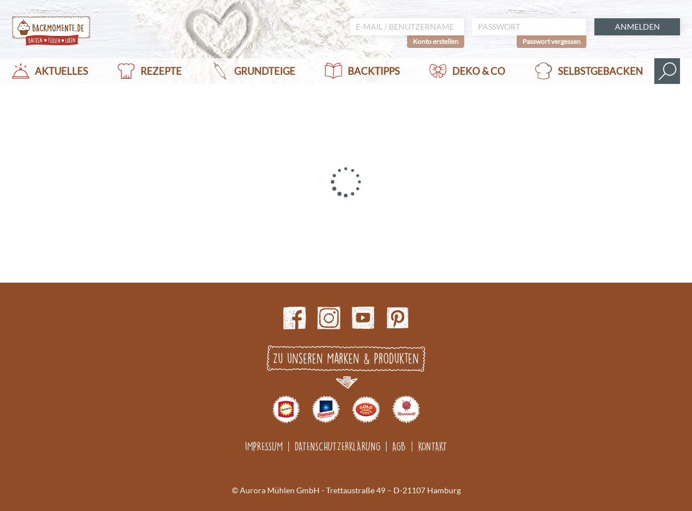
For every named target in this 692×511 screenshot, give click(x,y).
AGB (399, 446)
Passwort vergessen (551, 41)
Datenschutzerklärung (337, 446)
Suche (667, 71)
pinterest (397, 318)
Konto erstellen (435, 41)
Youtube (363, 318)
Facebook (294, 318)
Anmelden (637, 26)
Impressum (264, 446)
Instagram (328, 318)
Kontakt (432, 446)
